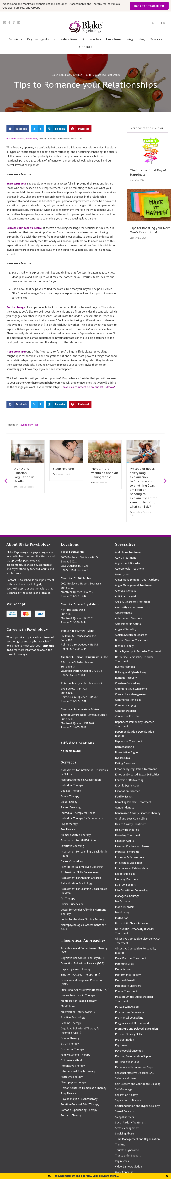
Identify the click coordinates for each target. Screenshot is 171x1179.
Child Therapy (69, 802)
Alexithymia (122, 574)
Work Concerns (124, 1172)
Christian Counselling (127, 683)
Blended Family (124, 646)
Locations (114, 39)
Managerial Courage (127, 896)
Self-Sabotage (123, 1089)
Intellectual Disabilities (128, 863)
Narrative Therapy (72, 1076)
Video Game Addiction (128, 1166)
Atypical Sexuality (125, 629)
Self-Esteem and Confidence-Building (137, 1084)
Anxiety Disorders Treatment (132, 602)
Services (15, 39)
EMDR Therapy (70, 1043)
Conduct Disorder (125, 711)
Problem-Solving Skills (128, 1034)
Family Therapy (70, 796)
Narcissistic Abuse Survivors (132, 923)
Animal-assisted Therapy (76, 835)
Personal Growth (125, 980)
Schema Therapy (71, 1023)
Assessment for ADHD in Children (81, 878)
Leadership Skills (125, 874)
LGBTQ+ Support (125, 885)
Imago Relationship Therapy (78, 995)
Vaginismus (122, 1161)
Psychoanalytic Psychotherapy (79, 1099)
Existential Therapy (72, 1049)
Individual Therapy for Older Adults (82, 818)
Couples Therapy (71, 790)
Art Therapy (68, 898)
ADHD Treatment (125, 557)
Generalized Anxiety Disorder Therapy (137, 813)
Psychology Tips (28, 425)
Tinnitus (120, 1144)
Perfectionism (123, 969)
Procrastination (124, 1039)
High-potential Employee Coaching (82, 867)
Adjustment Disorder (127, 563)
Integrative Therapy (73, 1065)
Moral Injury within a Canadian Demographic (104, 473)
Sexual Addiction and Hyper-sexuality (137, 1106)
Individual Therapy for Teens (78, 813)
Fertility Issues (124, 796)
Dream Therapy (70, 1038)
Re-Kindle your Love (127, 1062)
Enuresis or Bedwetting (129, 780)
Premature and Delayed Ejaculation (136, 1028)
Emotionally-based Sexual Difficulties (137, 774)
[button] (5, 480)
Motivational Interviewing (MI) (79, 1012)
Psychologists (38, 39)
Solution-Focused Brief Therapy (80, 1104)
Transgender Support (128, 1155)
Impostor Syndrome (127, 851)
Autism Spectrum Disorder (131, 635)
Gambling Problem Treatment (133, 802)
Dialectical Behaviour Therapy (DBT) (82, 963)
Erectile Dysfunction (127, 785)
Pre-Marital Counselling (129, 1017)
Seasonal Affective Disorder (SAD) (135, 1073)
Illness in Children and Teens (132, 846)
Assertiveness (123, 613)
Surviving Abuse (124, 1133)
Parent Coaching (71, 807)
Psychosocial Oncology (129, 1050)
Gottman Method (71, 1060)
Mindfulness (68, 1006)
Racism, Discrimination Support (134, 1056)
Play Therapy (68, 1093)
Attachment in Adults (128, 624)
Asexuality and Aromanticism (132, 607)
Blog (141, 39)
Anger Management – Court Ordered (137, 579)
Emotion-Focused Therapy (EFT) (80, 974)
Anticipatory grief (125, 596)
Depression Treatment (128, 741)
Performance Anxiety (128, 975)
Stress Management (127, 1128)
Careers (156, 39)
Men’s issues (122, 901)
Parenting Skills (124, 964)
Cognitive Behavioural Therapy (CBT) (83, 958)
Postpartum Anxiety (127, 1006)
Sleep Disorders (124, 1117)
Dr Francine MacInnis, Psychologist (21, 138)
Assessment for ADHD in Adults (80, 840)
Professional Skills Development (80, 872)
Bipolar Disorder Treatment (131, 640)
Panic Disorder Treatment (130, 958)
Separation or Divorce (128, 1100)
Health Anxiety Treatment (130, 824)
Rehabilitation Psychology (76, 883)
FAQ (129, 39)
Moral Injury (122, 912)
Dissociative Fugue (126, 752)
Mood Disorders (124, 907)
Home (54, 74)
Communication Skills (128, 700)
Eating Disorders (125, 763)
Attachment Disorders (128, 618)
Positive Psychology (73, 1017)
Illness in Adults (124, 840)
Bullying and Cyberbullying (130, 672)
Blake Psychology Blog (70, 74)
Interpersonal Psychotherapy (78, 1071)
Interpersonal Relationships (131, 868)
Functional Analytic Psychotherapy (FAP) (85, 990)
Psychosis (121, 1045)
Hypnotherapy (69, 824)
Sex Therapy (68, 829)
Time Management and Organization (137, 1139)
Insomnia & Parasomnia (129, 857)
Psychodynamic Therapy (75, 969)
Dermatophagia (124, 747)
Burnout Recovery (126, 677)
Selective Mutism (125, 1078)
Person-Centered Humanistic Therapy (83, 1088)
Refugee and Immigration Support (136, 1067)
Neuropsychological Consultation (81, 779)
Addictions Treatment (128, 552)
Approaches (91, 39)
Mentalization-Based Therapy (78, 1001)
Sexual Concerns (125, 1111)
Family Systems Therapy (75, 1054)
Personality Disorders (128, 986)
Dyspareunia (122, 758)
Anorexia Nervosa (125, 590)
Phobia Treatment (126, 991)
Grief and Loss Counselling (131, 818)
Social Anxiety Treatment (130, 1122)
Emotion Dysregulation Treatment (136, 769)
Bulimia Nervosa (125, 666)
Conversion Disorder (127, 716)
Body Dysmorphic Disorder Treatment (138, 651)
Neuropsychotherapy (73, 1082)
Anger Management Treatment (134, 585)
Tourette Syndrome (127, 1150)
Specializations (66, 39)
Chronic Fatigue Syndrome (131, 689)
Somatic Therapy (71, 1115)
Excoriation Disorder (127, 791)
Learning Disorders (126, 879)
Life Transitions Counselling (132, 890)
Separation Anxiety (126, 1095)
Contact (85, 47)
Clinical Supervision (72, 904)
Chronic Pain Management (131, 694)
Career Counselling (72, 861)
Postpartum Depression (129, 1012)
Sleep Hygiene (63, 469)
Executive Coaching (72, 846)
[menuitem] (162, 22)
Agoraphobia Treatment (129, 568)
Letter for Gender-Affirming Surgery (82, 919)
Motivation (121, 918)
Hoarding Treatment (127, 835)
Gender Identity (124, 807)
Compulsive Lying (125, 705)
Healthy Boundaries (127, 829)
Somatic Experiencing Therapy (79, 1110)
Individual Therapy (72, 785)
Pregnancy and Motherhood (132, 1023)
